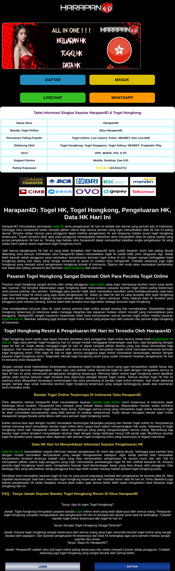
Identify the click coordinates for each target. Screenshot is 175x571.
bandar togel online (106, 402)
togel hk (58, 226)
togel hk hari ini (12, 319)
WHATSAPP (122, 97)
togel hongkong (73, 268)
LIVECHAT (52, 97)
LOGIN (43, 566)
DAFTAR (132, 566)
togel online (97, 284)
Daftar (53, 80)
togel (79, 511)
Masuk (122, 80)
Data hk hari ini (12, 451)
